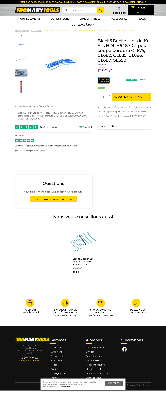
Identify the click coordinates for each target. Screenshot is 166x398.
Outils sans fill (57, 355)
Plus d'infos (65, 387)
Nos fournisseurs (94, 368)
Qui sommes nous (95, 355)
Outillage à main (83, 31)
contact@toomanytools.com (30, 368)
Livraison (90, 359)
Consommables (89, 24)
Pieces (142, 24)
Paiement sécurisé (95, 372)
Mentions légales (95, 376)
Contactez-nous (94, 363)
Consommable (57, 363)
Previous (21, 43)
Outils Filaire (60, 24)
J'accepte (113, 383)
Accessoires (119, 24)
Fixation (54, 376)
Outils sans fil (30, 24)
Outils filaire (56, 359)
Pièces (53, 372)
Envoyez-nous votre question (53, 206)
